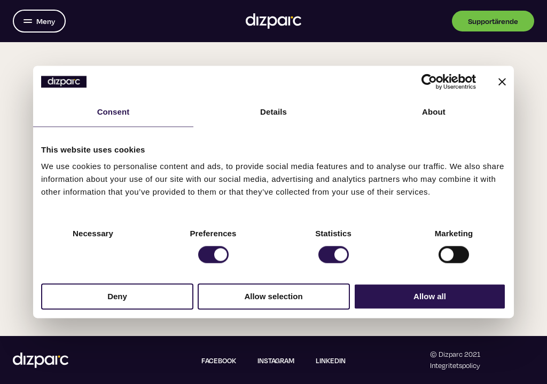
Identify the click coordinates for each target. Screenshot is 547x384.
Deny (117, 296)
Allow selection (273, 296)
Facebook (218, 360)
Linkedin (331, 360)
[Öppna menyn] (39, 21)
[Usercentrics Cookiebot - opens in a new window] (429, 82)
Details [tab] (273, 111)
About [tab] (434, 111)
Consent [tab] (113, 111)
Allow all (429, 296)
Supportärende (493, 21)
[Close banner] (502, 81)
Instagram (275, 360)
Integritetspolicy (455, 365)
